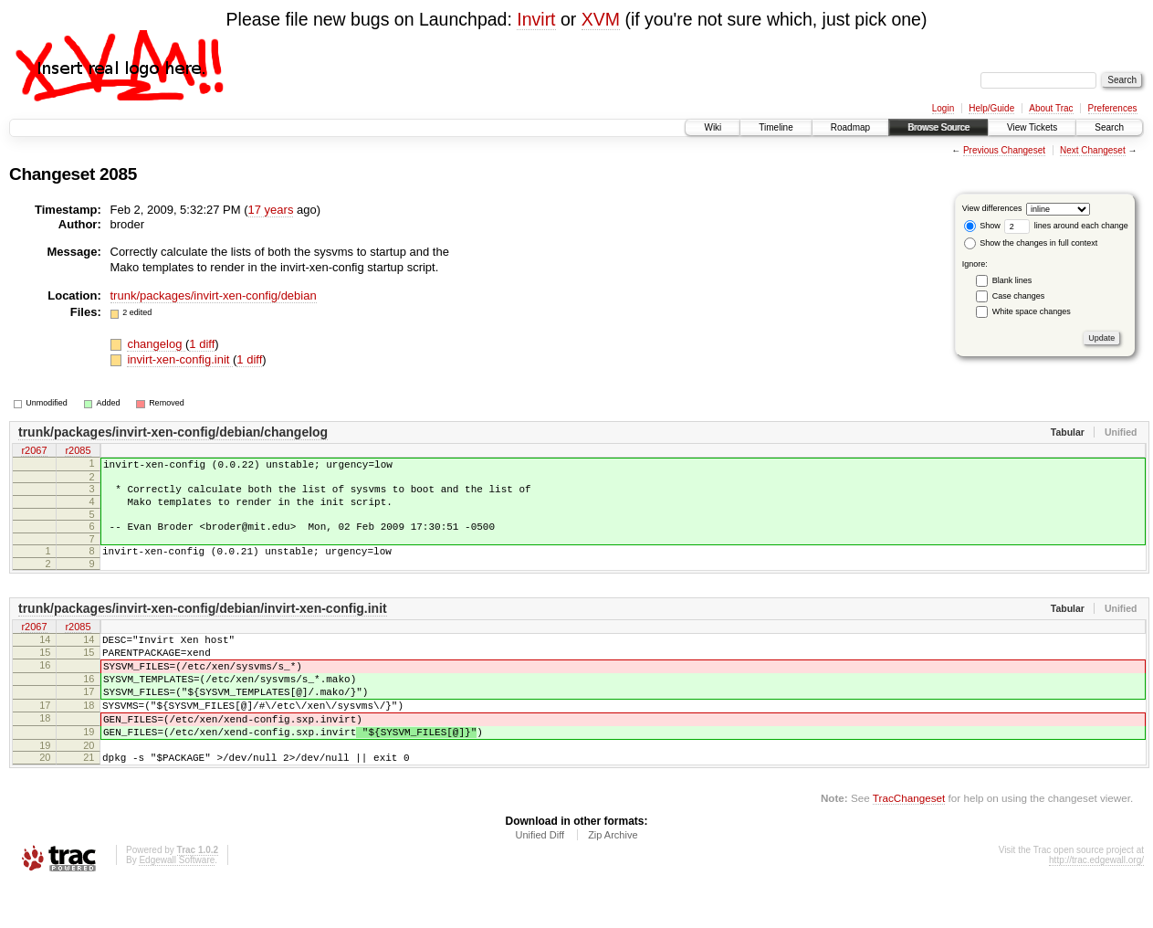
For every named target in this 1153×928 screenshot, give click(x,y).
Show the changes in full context (1031, 243)
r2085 (77, 451)
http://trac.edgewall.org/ (1096, 904)
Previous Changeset (1004, 150)
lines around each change (1066, 225)
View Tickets (1032, 127)
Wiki (712, 127)
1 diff (202, 344)
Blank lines (1012, 280)
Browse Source (938, 127)
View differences (992, 208)
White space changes (1031, 311)
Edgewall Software (177, 904)
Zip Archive (612, 878)
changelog (156, 344)
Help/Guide (991, 108)
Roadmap (850, 127)
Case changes (1018, 296)
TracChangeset (909, 842)
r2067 (34, 451)
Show (982, 225)
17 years (271, 209)
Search (1109, 127)
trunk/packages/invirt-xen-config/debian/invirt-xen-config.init (202, 624)
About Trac (1051, 108)
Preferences (1112, 108)
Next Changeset (1093, 150)
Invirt (536, 19)
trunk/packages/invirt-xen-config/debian (213, 295)
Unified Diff (539, 878)
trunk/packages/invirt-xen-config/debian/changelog (173, 432)
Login (943, 108)
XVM (601, 19)
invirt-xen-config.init (180, 359)
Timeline (775, 127)
